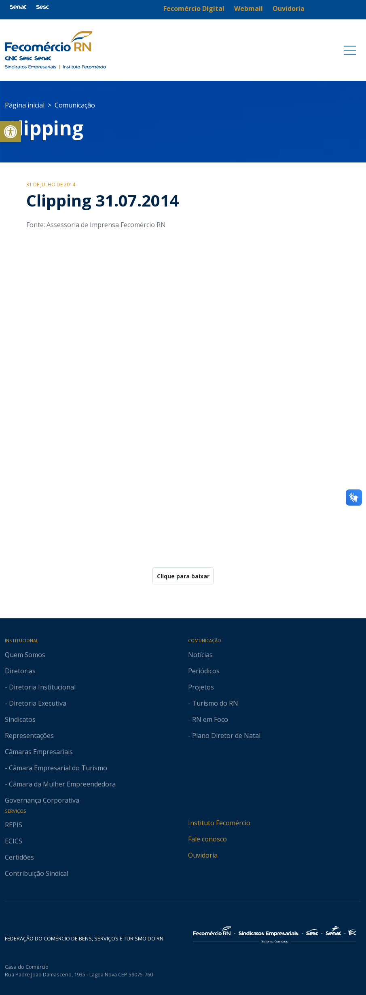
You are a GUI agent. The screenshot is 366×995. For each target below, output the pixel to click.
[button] (10, 131)
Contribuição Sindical (36, 873)
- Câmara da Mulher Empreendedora (60, 784)
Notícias (200, 654)
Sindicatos (20, 719)
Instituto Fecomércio (219, 822)
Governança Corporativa (42, 800)
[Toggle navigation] (349, 50)
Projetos (201, 687)
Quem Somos (25, 654)
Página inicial (24, 105)
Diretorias (20, 670)
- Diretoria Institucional (40, 687)
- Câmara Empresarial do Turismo (56, 767)
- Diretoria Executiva (35, 703)
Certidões (19, 857)
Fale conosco (207, 839)
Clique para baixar (183, 576)
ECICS (13, 841)
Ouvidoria (203, 855)
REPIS (13, 824)
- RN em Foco (208, 719)
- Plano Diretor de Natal (224, 735)
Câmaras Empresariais (39, 751)
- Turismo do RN (213, 703)
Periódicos (204, 670)
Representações (29, 735)
